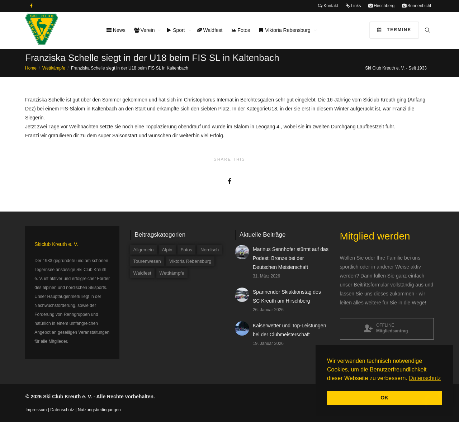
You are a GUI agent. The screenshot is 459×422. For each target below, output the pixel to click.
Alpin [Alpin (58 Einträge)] (167, 249)
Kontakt (328, 5)
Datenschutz (62, 409)
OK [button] (384, 397)
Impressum (36, 409)
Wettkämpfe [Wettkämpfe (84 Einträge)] (172, 273)
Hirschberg (381, 5)
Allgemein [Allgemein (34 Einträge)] (143, 249)
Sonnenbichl (416, 5)
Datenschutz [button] (425, 378)
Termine (394, 29)
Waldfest (210, 30)
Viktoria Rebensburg (285, 30)
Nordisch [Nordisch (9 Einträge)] (209, 249)
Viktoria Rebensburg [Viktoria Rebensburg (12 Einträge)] (190, 261)
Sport (176, 30)
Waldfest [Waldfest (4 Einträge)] (142, 273)
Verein (145, 30)
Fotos (240, 30)
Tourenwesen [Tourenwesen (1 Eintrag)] (147, 261)
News (116, 30)
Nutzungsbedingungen (99, 409)
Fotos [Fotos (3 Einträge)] (187, 249)
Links (353, 5)
